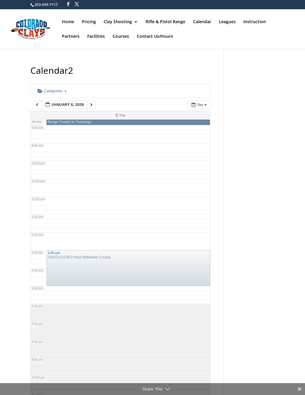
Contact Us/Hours (155, 36)
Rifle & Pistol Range (165, 22)
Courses (121, 36)
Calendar (202, 22)
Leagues (227, 22)
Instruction (254, 22)
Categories (52, 91)
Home (68, 22)
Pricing (89, 22)
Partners (71, 36)
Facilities (96, 36)
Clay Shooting (118, 22)
